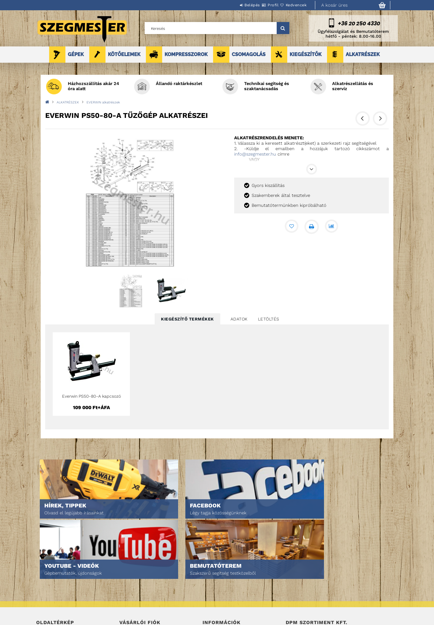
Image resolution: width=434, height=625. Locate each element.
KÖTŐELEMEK (124, 54)
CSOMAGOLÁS (249, 54)
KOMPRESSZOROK (186, 54)
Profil (262, 5)
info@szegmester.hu (255, 154)
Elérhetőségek (217, 607)
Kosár (125, 599)
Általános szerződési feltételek (234, 574)
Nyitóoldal (47, 574)
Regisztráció (131, 582)
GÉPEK (76, 54)
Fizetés (210, 590)
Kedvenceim (130, 607)
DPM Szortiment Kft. (304, 604)
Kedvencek (292, 5)
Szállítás (212, 599)
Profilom (128, 590)
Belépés (234, 5)
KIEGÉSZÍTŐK (306, 54)
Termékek (45, 582)
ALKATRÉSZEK (363, 54)
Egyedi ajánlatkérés (56, 590)
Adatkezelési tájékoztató (227, 582)
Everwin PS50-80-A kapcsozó (91, 396)
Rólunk (43, 599)
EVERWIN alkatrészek (103, 102)
